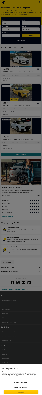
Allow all (21, 392)
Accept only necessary (21, 387)
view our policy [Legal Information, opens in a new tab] (32, 375)
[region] (21, 379)
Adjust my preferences (20, 382)
